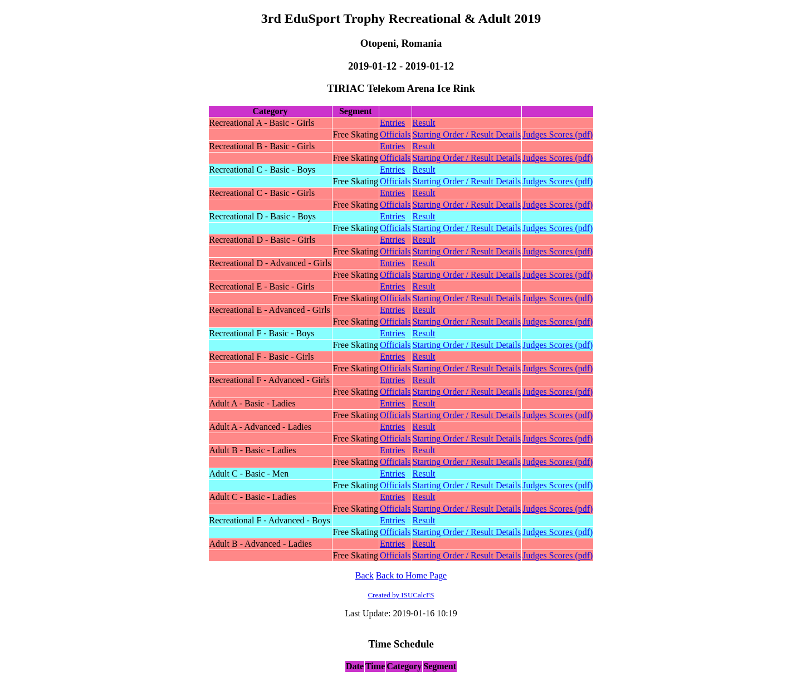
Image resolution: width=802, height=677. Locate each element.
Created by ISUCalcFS (401, 595)
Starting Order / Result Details (467, 134)
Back (364, 575)
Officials (395, 134)
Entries (392, 122)
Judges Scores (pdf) (557, 134)
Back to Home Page (411, 575)
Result (424, 122)
